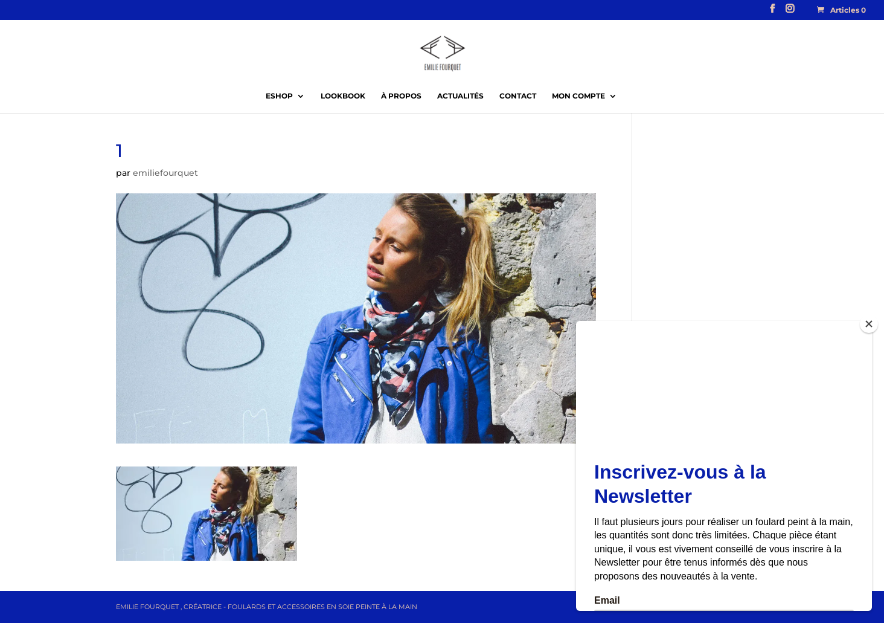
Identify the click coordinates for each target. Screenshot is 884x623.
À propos (401, 96)
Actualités (460, 96)
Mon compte (578, 96)
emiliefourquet (165, 172)
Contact (517, 96)
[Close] (869, 324)
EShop (279, 96)
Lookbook (343, 96)
